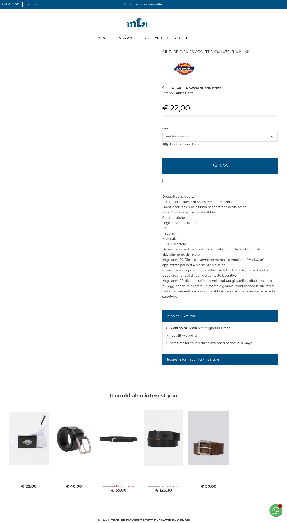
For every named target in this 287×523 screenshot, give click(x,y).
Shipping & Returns (181, 316)
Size (165, 129)
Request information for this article (192, 359)
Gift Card (153, 38)
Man (101, 38)
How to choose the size (186, 144)
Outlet (181, 38)
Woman (125, 38)
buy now (220, 166)
